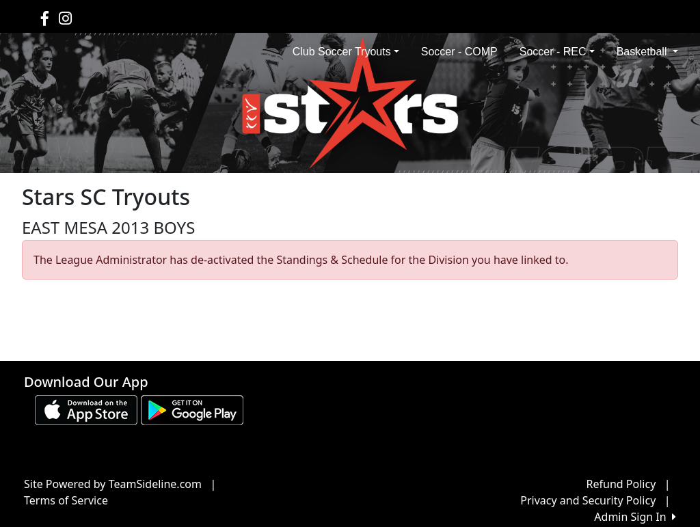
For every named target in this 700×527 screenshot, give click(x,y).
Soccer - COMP (459, 51)
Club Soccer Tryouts (346, 51)
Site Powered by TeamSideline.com (113, 483)
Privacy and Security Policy (588, 500)
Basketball (647, 51)
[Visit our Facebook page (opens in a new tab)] (45, 18)
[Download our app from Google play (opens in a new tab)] (192, 408)
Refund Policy (621, 483)
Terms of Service (66, 500)
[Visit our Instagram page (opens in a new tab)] (65, 18)
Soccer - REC (557, 51)
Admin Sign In (635, 516)
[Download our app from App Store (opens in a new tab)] (86, 408)
